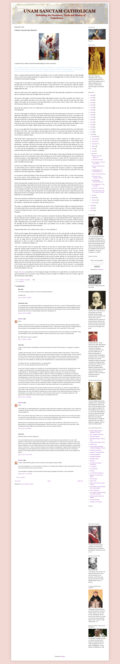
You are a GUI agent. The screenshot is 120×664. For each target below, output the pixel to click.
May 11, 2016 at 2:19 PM (24, 339)
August (94, 146)
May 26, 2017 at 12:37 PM (25, 473)
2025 (91, 97)
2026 (91, 95)
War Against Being (95, 499)
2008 (91, 208)
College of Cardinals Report (97, 452)
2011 (91, 132)
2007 (91, 210)
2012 (91, 129)
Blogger (63, 656)
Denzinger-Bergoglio (95, 456)
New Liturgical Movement (96, 434)
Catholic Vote (93, 444)
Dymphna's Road (94, 458)
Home (49, 481)
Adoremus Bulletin (95, 436)
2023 (91, 102)
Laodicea (92, 470)
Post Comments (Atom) (27, 484)
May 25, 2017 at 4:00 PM (24, 428)
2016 (91, 119)
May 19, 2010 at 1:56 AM (24, 297)
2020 (91, 110)
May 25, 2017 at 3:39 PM (24, 397)
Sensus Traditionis (94, 490)
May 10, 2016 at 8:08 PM (24, 313)
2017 (91, 117)
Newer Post (18, 481)
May (93, 153)
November (94, 139)
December (94, 136)
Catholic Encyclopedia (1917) (97, 442)
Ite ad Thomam (94, 468)
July (93, 148)
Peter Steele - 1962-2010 (98, 188)
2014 (91, 124)
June (93, 151)
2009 (91, 205)
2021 (91, 107)
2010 (91, 134)
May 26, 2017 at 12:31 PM (25, 454)
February (94, 200)
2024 (91, 100)
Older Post (80, 481)
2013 (91, 127)
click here (21, 272)
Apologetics (21, 281)
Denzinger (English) (95, 454)
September (95, 143)
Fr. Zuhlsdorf (93, 466)
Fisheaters (92, 460)
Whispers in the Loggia (96, 501)
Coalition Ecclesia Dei (95, 450)
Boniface (20, 318)
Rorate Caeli (93, 480)
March (93, 197)
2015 (91, 122)
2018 (91, 114)
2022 (91, 105)
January (94, 202)
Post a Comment (21, 477)
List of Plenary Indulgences (97, 473)
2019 (91, 112)
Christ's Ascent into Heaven (98, 174)
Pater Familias (93, 478)
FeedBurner (100, 269)
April (93, 195)
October (94, 141)
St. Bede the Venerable (97, 159)
